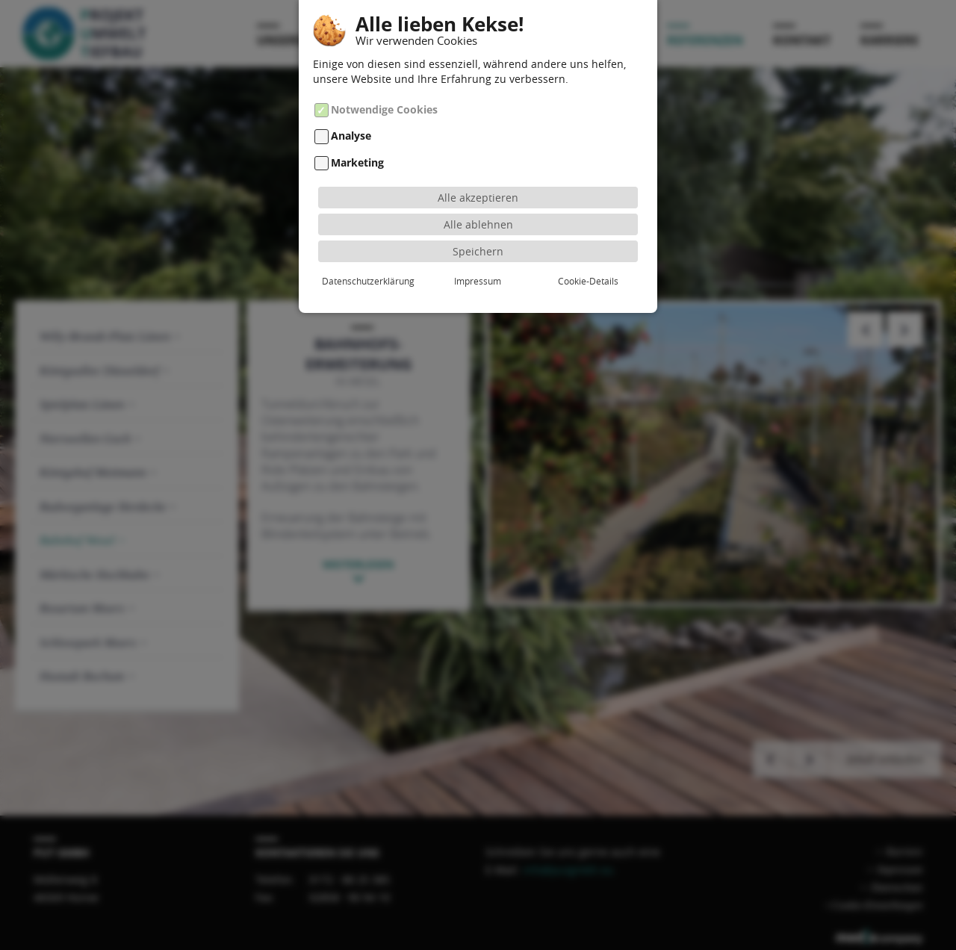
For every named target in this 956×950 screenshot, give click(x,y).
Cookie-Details (588, 274)
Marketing (357, 156)
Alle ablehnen (478, 218)
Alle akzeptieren (478, 191)
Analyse (351, 129)
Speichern (478, 245)
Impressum (477, 274)
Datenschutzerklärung (368, 274)
